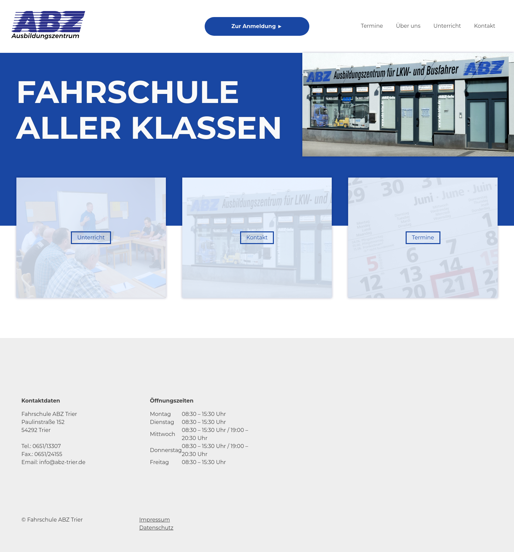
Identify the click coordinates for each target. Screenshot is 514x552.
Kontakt (484, 26)
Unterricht (447, 26)
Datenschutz (156, 528)
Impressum (154, 520)
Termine (372, 26)
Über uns (408, 26)
